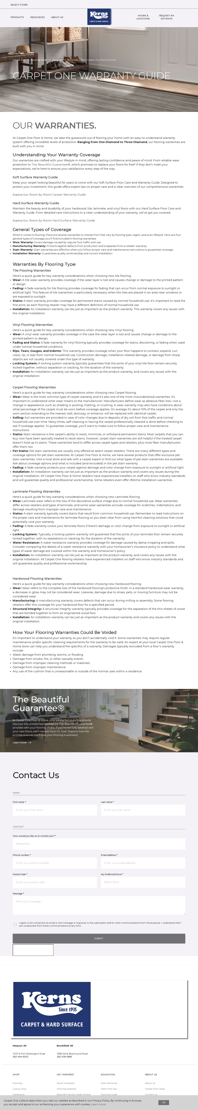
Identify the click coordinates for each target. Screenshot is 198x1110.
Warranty (57, 60)
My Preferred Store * (112, 874)
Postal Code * (20, 874)
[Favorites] (184, 17)
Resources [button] (37, 17)
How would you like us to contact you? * (34, 836)
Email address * (109, 855)
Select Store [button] (19, 4)
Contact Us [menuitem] (151, 1094)
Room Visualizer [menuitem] (66, 1083)
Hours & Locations (143, 17)
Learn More (22, 742)
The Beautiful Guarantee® (50, 164)
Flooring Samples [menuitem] (66, 1088)
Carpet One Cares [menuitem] (155, 1088)
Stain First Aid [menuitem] (108, 1088)
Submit (99, 938)
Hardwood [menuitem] (18, 1094)
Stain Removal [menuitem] (109, 1083)
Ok (163, 1102)
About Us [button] (57, 17)
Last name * (107, 802)
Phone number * (22, 855)
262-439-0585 (64, 1056)
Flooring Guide (39, 60)
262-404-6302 (20, 1056)
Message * (18, 894)
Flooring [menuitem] (17, 1083)
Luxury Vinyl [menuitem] (19, 1088)
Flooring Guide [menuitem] (109, 1094)
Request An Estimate (166, 17)
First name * (19, 802)
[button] (181, 17)
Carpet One (19, 60)
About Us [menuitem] (150, 1083)
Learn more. (98, 1104)
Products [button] (17, 17)
